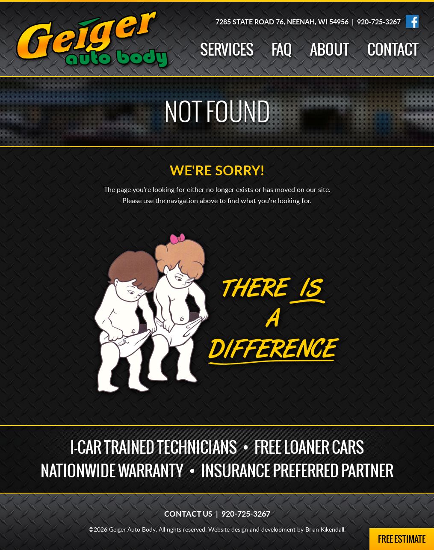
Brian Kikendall (324, 530)
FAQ (282, 49)
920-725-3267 (379, 22)
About (329, 49)
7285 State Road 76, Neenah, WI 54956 (282, 22)
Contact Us (188, 514)
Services (227, 49)
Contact (393, 49)
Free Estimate (401, 539)
